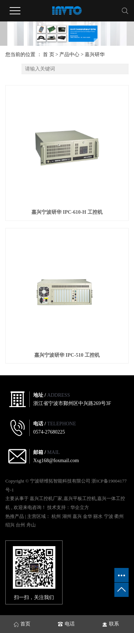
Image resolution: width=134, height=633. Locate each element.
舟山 (31, 525)
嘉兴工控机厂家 (46, 498)
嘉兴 (78, 516)
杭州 (56, 516)
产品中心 (69, 54)
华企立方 (79, 507)
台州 (21, 525)
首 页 (48, 54)
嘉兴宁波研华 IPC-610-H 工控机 (66, 212)
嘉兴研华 (95, 54)
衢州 (119, 516)
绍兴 (10, 525)
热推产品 (14, 516)
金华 (88, 516)
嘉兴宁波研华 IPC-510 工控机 (67, 355)
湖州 (67, 516)
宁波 (109, 516)
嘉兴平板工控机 (80, 498)
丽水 (98, 516)
